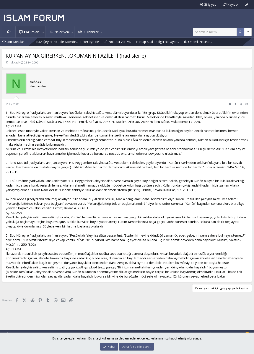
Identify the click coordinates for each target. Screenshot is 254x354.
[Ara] (215, 32)
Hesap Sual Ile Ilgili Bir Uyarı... (167, 41)
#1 (246, 104)
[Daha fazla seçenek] (240, 32)
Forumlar (31, 32)
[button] (43, 31)
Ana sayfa (8, 31)
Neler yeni (62, 32)
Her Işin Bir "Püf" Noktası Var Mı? (116, 41)
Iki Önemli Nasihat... (208, 41)
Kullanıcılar (91, 32)
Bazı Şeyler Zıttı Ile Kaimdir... (67, 41)
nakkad (14, 62)
